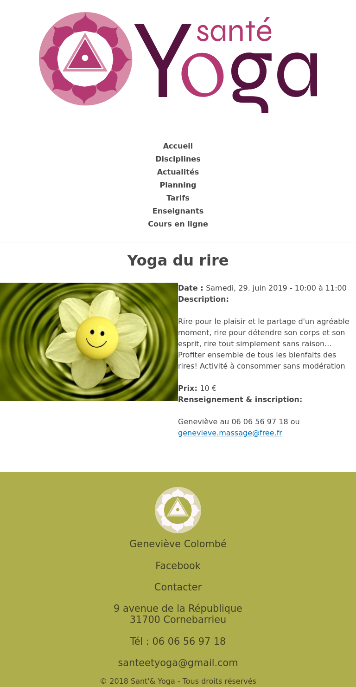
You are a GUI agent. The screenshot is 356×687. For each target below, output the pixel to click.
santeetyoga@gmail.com (178, 662)
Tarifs (178, 198)
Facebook (178, 565)
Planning (177, 185)
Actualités (178, 172)
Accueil (178, 146)
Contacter (178, 587)
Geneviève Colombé (177, 544)
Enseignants (178, 211)
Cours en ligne (178, 224)
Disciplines (177, 159)
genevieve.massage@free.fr (230, 432)
